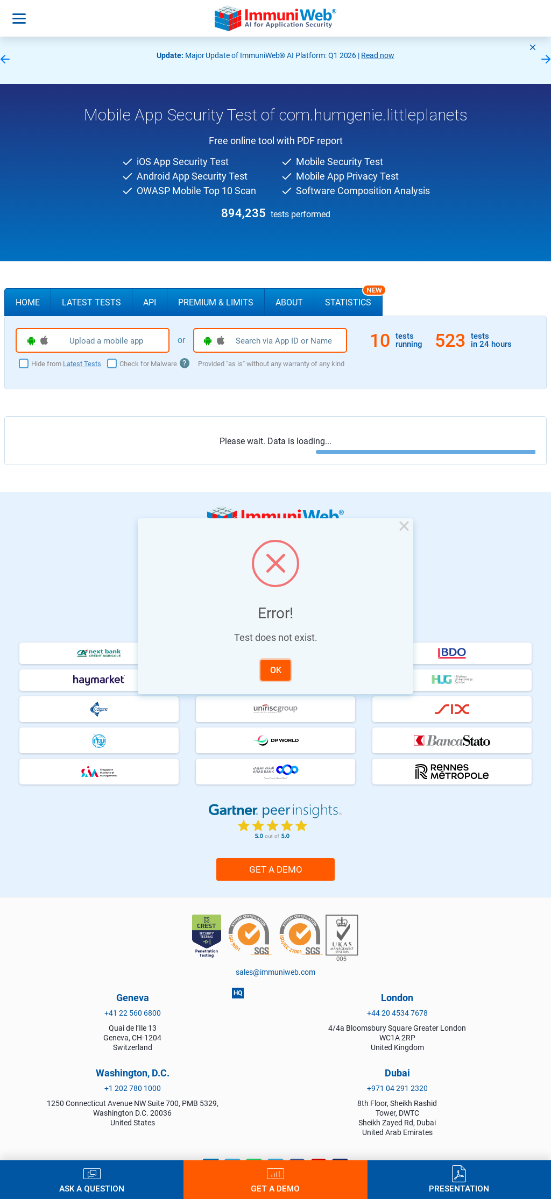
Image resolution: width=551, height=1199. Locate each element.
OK (275, 670)
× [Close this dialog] (404, 527)
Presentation (459, 1188)
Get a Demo (275, 1188)
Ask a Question (91, 1188)
